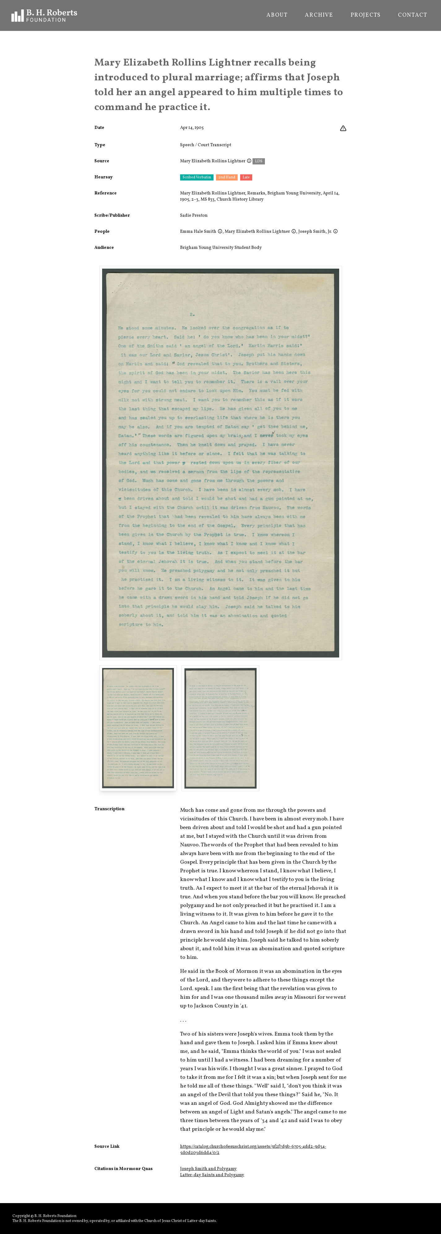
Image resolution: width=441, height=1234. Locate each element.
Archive (319, 15)
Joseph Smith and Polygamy (208, 1169)
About (277, 15)
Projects (366, 15)
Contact (412, 15)
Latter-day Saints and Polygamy (212, 1175)
